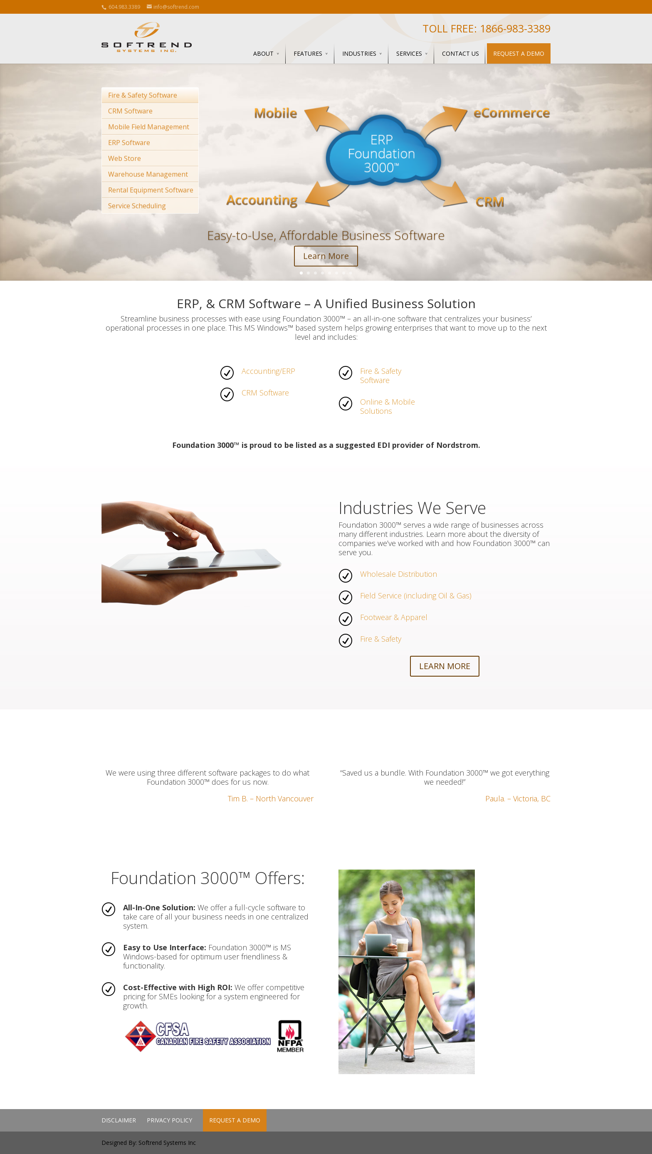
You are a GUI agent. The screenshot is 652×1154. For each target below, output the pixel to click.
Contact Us (460, 53)
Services (409, 53)
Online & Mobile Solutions (387, 406)
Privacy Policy (169, 1120)
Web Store (124, 170)
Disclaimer (118, 1120)
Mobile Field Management (148, 138)
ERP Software (129, 154)
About (263, 53)
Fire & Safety (380, 639)
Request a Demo (518, 53)
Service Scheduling (137, 217)
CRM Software (130, 122)
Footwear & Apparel (393, 617)
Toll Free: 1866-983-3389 (486, 28)
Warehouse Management (148, 185)
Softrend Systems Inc (167, 1143)
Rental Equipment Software (150, 201)
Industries (359, 53)
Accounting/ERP (268, 371)
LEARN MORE (444, 666)
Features (308, 53)
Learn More (326, 267)
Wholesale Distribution (398, 574)
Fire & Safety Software (142, 106)
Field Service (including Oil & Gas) (416, 595)
